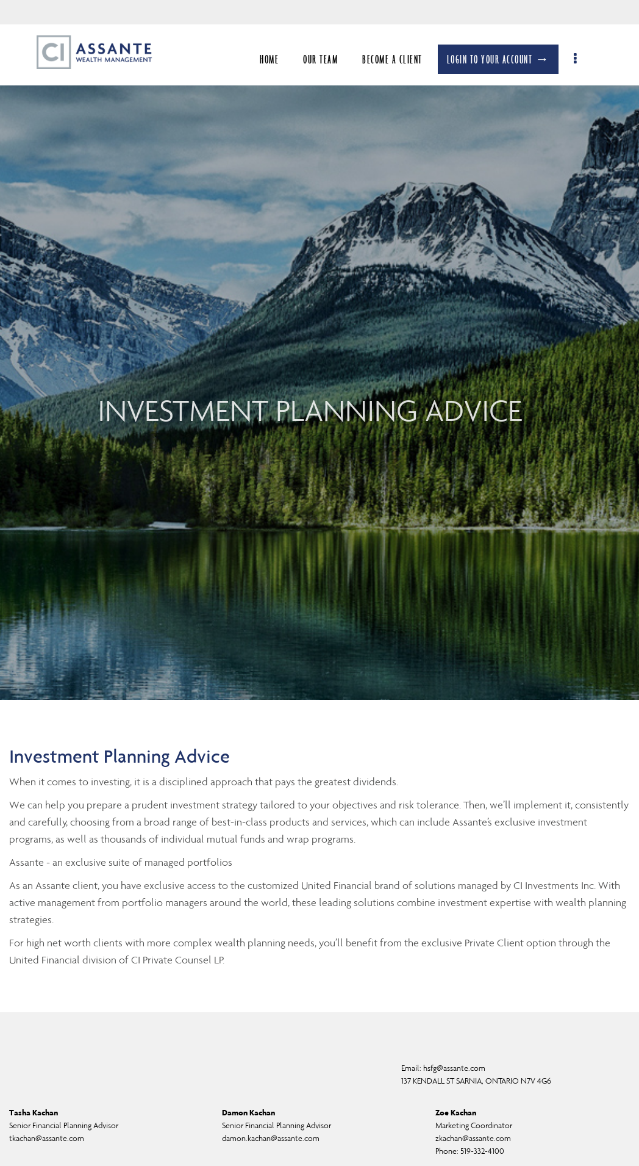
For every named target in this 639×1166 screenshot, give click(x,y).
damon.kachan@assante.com (271, 1138)
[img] (319, 350)
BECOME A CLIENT (399, 59)
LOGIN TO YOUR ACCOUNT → (504, 59)
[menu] (582, 59)
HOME (275, 59)
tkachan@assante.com (46, 1138)
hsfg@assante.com (454, 1068)
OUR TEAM (327, 59)
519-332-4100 (482, 1151)
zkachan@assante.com (473, 1138)
